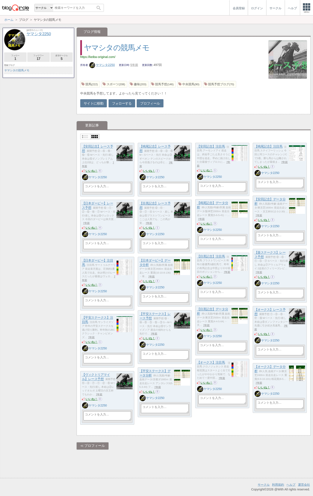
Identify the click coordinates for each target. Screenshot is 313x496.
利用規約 (278, 484)
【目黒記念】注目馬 (211, 256)
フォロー (15, 57)
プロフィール (150, 103)
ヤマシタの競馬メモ (117, 47)
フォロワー (38, 57)
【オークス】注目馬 (211, 362)
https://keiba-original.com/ (97, 57)
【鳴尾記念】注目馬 (268, 146)
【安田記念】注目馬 (211, 146)
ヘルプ (290, 484)
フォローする (122, 103)
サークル (264, 484)
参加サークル (61, 57)
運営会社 (304, 484)
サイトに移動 (93, 103)
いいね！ (92, 170)
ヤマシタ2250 (102, 65)
